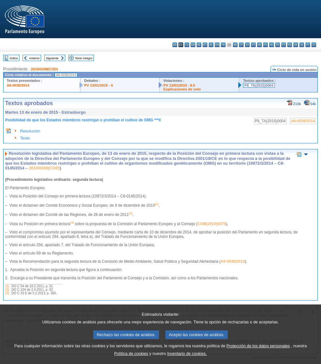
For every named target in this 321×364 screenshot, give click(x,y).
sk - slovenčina (295, 44)
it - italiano (241, 44)
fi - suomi (307, 44)
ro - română (289, 44)
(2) (7, 289)
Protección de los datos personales (258, 352)
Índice (14, 58)
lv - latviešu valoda (247, 44)
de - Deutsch (199, 44)
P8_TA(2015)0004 (258, 85)
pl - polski (277, 44)
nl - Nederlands (271, 44)
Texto (25, 138)
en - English (217, 44)
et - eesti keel (205, 44)
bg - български (174, 44)
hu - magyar (259, 44)
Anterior (34, 58)
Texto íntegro (83, 58)
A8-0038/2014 (18, 85)
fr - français (223, 44)
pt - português (283, 44)
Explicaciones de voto (182, 89)
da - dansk (193, 44)
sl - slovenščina (301, 44)
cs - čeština (187, 44)
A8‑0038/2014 (233, 261)
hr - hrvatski (235, 44)
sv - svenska (313, 44)
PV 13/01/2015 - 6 (98, 85)
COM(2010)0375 (212, 224)
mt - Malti (265, 44)
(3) (7, 293)
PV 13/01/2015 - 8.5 (179, 85)
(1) (7, 286)
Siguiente (52, 58)
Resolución (30, 131)
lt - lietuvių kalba (253, 44)
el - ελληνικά (211, 44)
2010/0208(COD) (44, 69)
